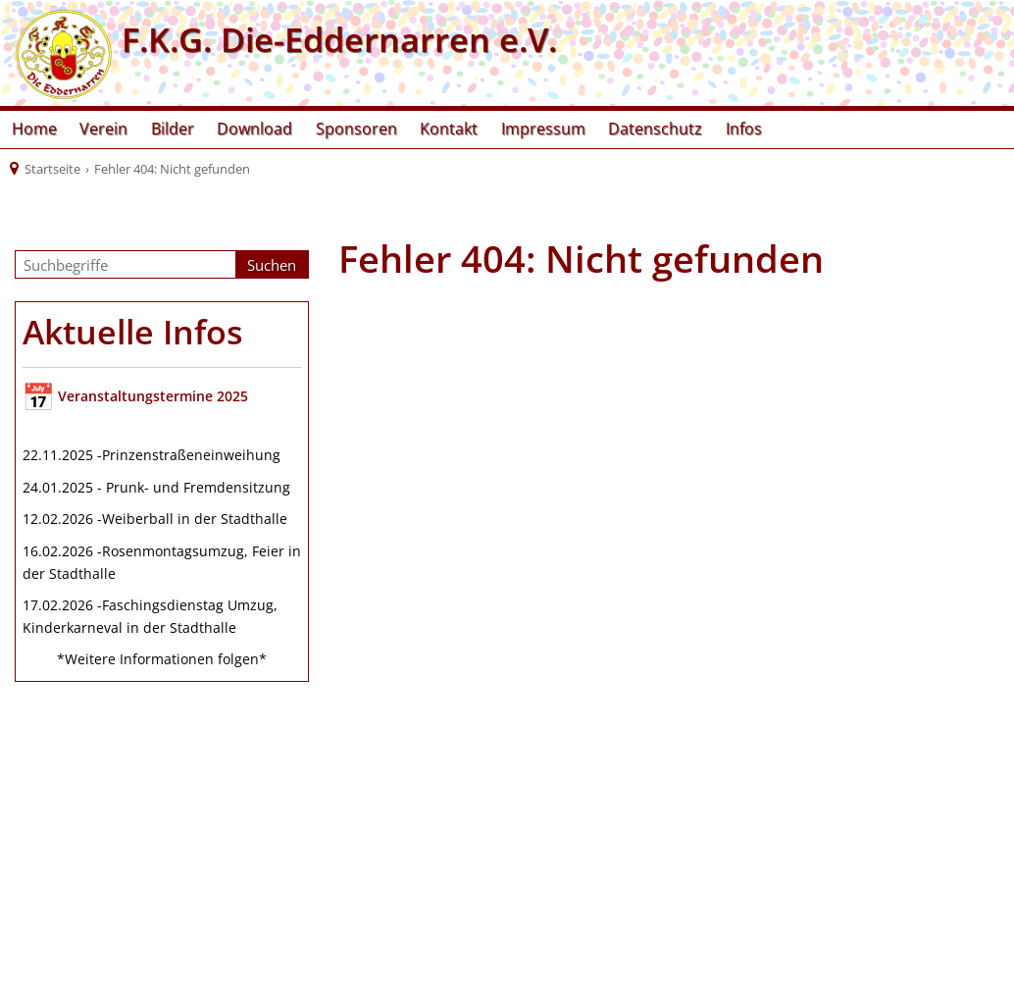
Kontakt (449, 128)
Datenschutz (655, 128)
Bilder (172, 128)
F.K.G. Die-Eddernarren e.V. (335, 39)
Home (34, 128)
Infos (744, 128)
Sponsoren (356, 128)
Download (254, 128)
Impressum (543, 128)
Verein (103, 128)
